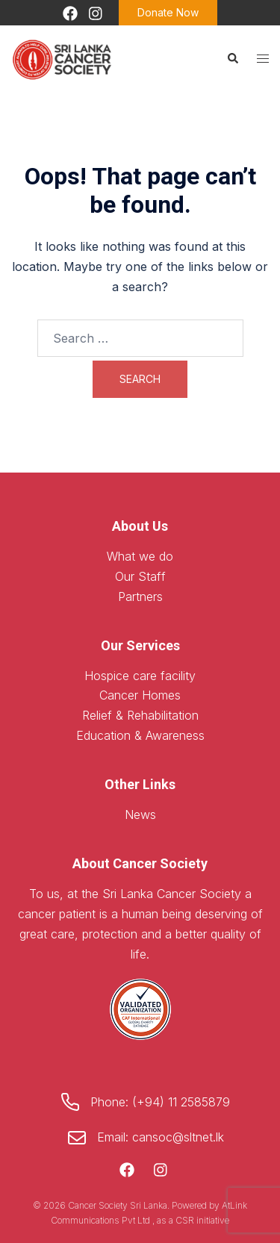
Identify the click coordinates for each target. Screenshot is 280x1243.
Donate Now (168, 12)
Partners (140, 596)
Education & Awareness (140, 735)
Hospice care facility (140, 675)
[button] (232, 58)
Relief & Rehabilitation (140, 715)
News (140, 814)
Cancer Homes (140, 695)
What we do (140, 556)
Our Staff (140, 576)
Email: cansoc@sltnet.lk (160, 1137)
